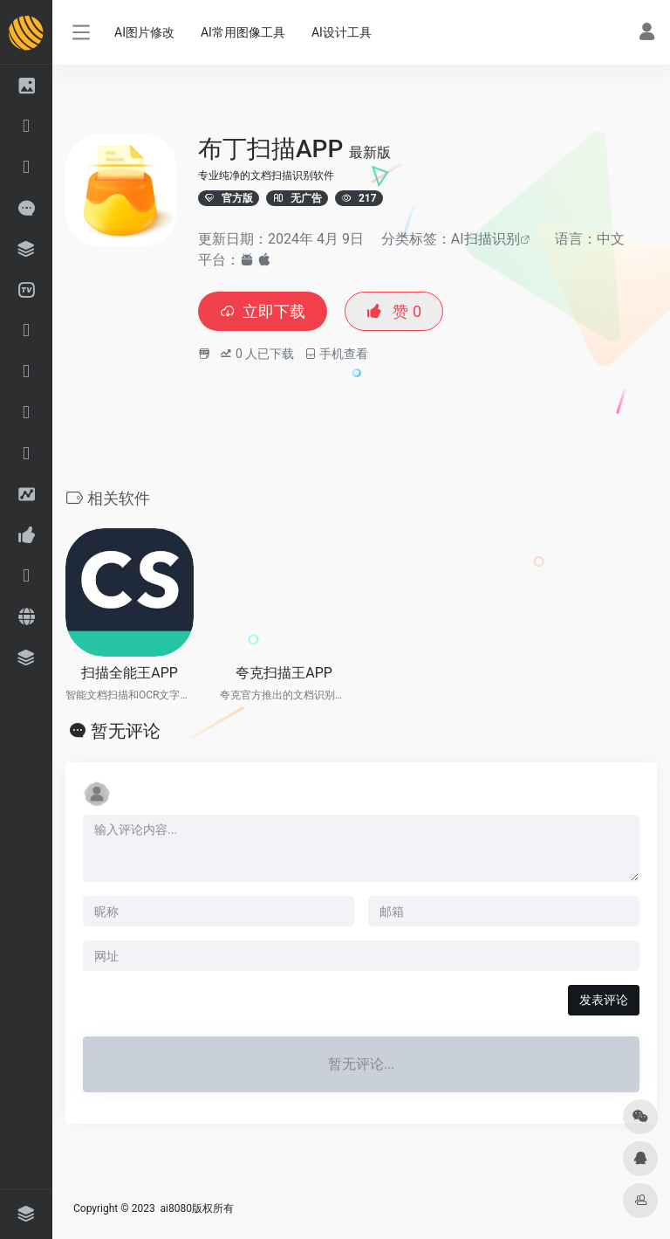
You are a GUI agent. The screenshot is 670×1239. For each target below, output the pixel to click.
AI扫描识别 (485, 239)
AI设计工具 (341, 32)
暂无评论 (126, 730)
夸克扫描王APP (284, 672)
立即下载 (262, 311)
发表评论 (603, 1000)
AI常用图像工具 (243, 32)
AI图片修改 (144, 32)
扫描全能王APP (129, 672)
